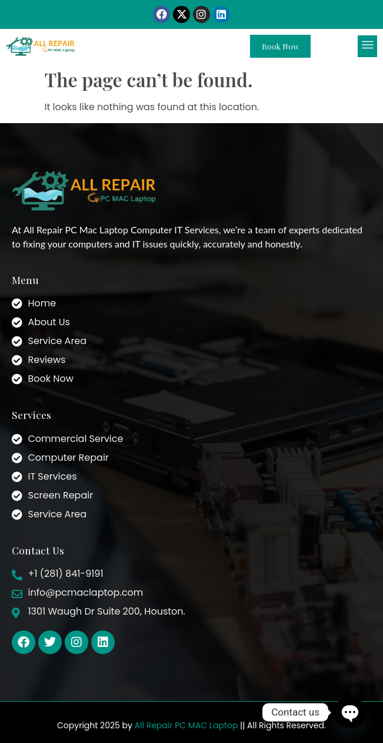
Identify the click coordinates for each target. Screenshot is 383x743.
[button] (367, 46)
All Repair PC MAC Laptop (186, 725)
